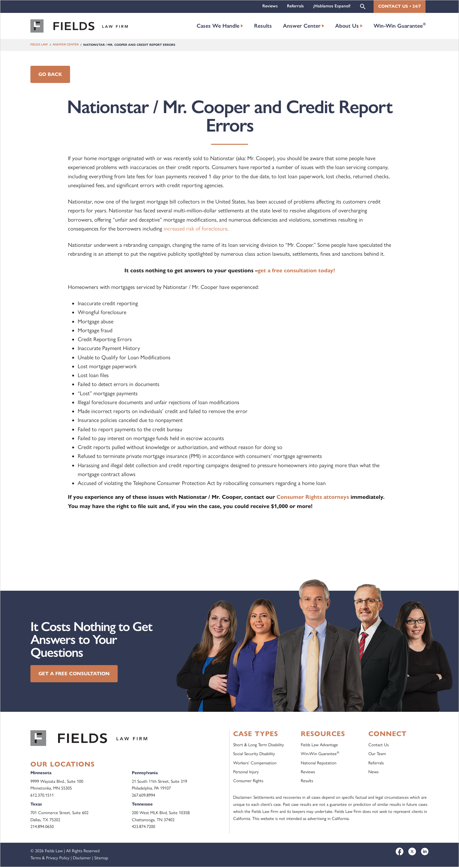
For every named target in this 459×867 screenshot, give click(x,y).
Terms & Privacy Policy (49, 858)
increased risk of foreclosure (195, 228)
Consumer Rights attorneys (313, 497)
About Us (347, 25)
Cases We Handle (218, 25)
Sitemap (101, 858)
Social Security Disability (254, 753)
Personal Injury (246, 771)
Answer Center (302, 25)
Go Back (50, 74)
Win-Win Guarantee (400, 25)
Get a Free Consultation (74, 673)
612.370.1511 (42, 795)
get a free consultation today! (296, 270)
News (373, 771)
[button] (363, 6)
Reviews (270, 6)
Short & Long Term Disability (258, 744)
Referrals (295, 6)
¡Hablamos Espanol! (332, 6)
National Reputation (318, 763)
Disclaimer (82, 858)
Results (263, 25)
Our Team (377, 753)
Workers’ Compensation (255, 763)
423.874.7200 (143, 826)
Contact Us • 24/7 (399, 6)
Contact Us (378, 744)
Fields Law (39, 44)
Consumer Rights (248, 780)
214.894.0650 (42, 826)
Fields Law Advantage (319, 744)
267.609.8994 (143, 795)
